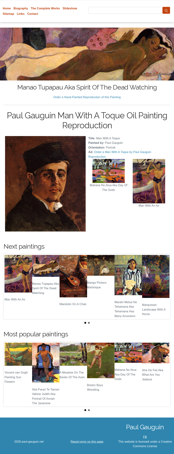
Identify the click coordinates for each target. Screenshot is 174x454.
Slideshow (70, 8)
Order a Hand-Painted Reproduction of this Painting (87, 97)
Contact (32, 13)
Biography (21, 8)
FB (145, 436)
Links (21, 13)
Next (165, 287)
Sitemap (8, 13)
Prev (9, 287)
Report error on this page (87, 441)
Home (7, 8)
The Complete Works (45, 8)
